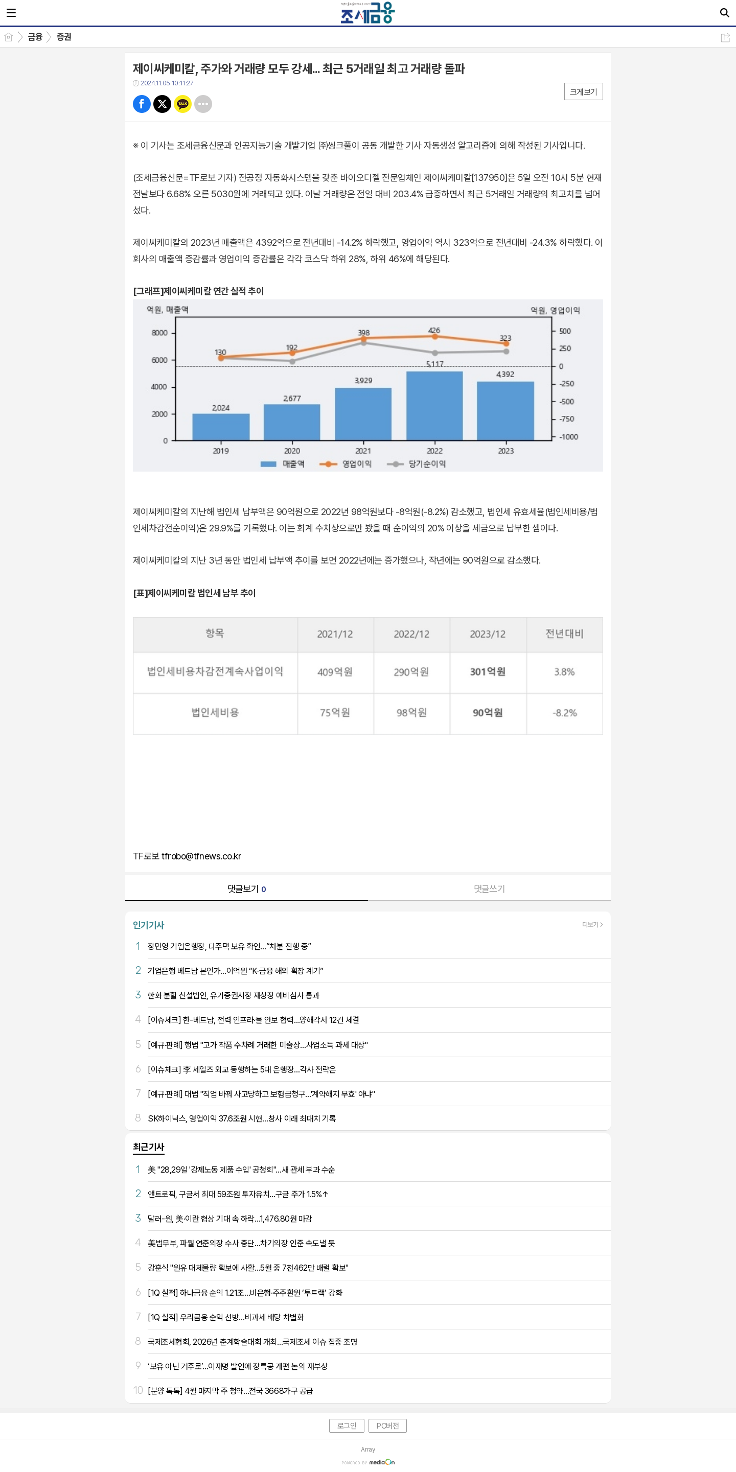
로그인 (347, 1426)
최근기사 (149, 1146)
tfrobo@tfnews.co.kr (201, 856)
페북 (142, 104)
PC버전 (388, 1426)
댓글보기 (246, 888)
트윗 (162, 104)
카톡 (183, 104)
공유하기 (725, 37)
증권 (64, 37)
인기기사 (149, 925)
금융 (35, 37)
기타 (203, 104)
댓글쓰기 (489, 888)
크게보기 (583, 92)
